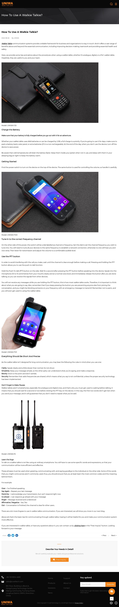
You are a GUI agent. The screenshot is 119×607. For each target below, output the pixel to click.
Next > (113, 535)
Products (51, 583)
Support (66, 578)
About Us (67, 583)
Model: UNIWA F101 (9, 352)
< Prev (103, 535)
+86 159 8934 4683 (13, 577)
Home (50, 578)
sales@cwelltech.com (14, 582)
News (50, 593)
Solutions (51, 588)
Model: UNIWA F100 (9, 235)
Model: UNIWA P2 (9, 454)
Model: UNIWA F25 (9, 125)
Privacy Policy (79, 603)
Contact (66, 588)
